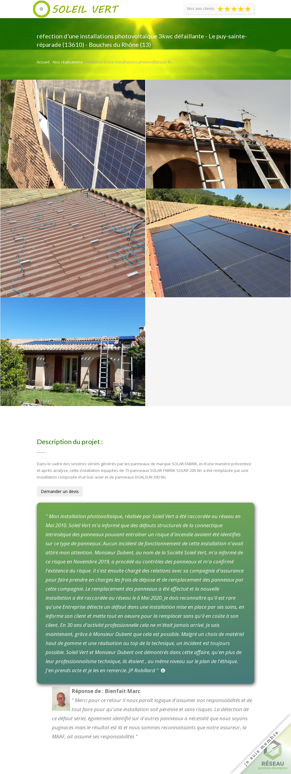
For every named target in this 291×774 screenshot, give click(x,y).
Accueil (43, 62)
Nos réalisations (68, 62)
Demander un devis (60, 491)
